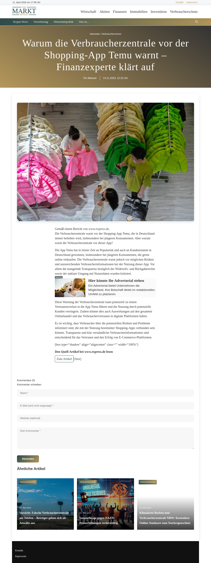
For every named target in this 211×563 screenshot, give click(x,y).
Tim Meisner (90, 78)
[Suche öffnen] (196, 22)
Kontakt (179, 2)
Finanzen (120, 12)
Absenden (28, 458)
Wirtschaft (88, 12)
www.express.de (99, 229)
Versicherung (41, 21)
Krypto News (20, 21)
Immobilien (138, 12)
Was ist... (84, 21)
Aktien (104, 12)
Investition (159, 12)
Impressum (191, 2)
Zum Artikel (64, 359)
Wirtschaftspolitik (63, 21)
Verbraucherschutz (184, 12)
